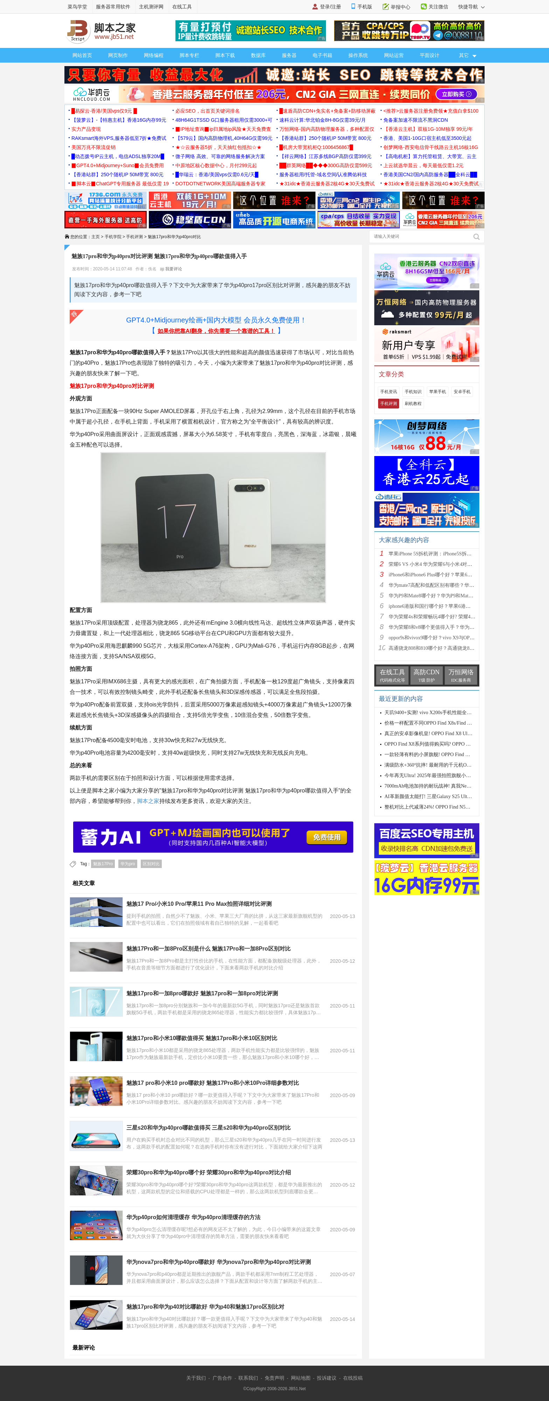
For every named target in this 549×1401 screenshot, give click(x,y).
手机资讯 (388, 391)
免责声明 (274, 1378)
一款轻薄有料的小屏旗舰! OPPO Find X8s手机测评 (438, 754)
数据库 (258, 55)
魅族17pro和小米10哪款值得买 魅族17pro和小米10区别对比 (201, 1038)
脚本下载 (225, 55)
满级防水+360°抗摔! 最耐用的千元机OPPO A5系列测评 (443, 765)
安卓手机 (462, 391)
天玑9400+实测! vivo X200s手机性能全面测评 (432, 712)
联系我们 (248, 1378)
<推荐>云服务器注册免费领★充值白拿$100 (431, 111)
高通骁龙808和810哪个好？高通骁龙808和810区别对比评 (450, 648)
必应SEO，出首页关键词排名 (207, 111)
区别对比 (151, 863)
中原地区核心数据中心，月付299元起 (216, 165)
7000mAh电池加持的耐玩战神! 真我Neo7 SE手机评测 (441, 786)
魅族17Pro (103, 863)
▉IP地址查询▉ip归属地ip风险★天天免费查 (223, 129)
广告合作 (222, 1378)
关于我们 (196, 1378)
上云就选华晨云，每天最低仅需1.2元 (423, 165)
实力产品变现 (86, 129)
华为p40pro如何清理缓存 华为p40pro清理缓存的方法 (193, 1217)
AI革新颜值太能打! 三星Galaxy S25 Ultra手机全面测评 (442, 796)
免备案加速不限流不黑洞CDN (415, 120)
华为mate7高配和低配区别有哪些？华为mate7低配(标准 (448, 585)
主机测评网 (151, 6)
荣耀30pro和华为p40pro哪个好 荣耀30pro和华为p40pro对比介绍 (208, 1172)
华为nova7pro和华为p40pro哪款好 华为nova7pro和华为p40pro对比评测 (218, 1262)
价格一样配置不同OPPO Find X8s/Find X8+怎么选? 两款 (444, 723)
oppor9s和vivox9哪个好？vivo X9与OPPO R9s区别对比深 (449, 637)
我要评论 (171, 268)
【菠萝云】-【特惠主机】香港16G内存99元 (118, 120)
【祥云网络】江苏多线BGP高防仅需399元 (325, 156)
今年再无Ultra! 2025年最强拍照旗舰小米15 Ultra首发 (440, 775)
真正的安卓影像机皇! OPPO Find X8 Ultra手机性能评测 (443, 733)
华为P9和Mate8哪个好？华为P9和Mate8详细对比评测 (445, 595)
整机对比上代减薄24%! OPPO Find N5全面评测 (434, 807)
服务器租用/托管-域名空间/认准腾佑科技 (323, 174)
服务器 (289, 55)
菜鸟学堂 (77, 6)
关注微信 (438, 6)
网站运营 (394, 55)
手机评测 (134, 236)
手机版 (364, 6)
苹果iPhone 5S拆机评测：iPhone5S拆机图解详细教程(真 (448, 553)
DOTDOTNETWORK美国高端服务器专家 (220, 183)
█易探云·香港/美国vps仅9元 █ (104, 111)
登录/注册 (330, 6)
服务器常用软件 (113, 6)
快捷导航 (471, 6)
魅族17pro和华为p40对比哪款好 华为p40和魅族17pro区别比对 (205, 1307)
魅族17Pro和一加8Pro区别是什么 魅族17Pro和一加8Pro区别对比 (208, 949)
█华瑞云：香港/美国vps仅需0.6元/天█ (216, 174)
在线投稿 (353, 1378)
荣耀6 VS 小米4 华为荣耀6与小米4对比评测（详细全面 (447, 564)
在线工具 (182, 6)
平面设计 (429, 55)
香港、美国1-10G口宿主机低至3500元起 (427, 138)
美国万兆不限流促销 (93, 147)
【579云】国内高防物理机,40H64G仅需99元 (223, 138)
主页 (95, 236)
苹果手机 (437, 391)
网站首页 (82, 55)
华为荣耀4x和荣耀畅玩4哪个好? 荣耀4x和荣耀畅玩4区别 (449, 616)
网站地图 (301, 1378)
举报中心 (400, 7)
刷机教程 (413, 403)
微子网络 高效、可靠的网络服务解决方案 (220, 156)
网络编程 (154, 55)
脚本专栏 (189, 55)
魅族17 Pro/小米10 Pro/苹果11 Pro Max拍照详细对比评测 (199, 904)
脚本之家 (148, 801)
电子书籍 (322, 55)
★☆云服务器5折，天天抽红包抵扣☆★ (218, 147)
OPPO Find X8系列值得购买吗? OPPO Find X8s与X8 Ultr (444, 744)
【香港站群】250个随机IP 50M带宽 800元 (325, 138)
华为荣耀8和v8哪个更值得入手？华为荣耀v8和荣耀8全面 (450, 627)
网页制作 (118, 55)
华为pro (127, 863)
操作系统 (358, 55)
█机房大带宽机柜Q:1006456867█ (316, 147)
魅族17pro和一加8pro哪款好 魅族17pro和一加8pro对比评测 (202, 993)
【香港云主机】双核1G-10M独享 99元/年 (428, 129)
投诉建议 (326, 1378)
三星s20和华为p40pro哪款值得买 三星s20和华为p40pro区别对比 (208, 1128)
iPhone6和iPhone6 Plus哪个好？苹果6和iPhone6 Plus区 (446, 574)
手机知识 (413, 391)
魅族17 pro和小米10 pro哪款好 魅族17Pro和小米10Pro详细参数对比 (212, 1083)
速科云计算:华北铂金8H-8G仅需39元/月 (322, 120)
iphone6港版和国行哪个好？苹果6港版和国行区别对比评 (449, 606)
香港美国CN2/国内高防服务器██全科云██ (430, 174)
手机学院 (113, 236)
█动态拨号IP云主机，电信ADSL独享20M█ (117, 156)
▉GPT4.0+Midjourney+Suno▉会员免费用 (117, 165)
